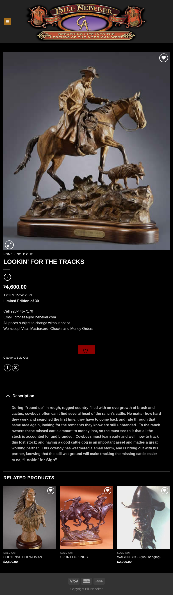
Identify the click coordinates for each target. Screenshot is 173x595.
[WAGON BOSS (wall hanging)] (143, 517)
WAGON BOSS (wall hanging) (139, 557)
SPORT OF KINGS (74, 557)
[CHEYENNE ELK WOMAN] (29, 517)
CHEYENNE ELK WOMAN (22, 557)
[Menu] (7, 21)
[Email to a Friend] (15, 367)
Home (8, 254)
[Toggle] (7, 396)
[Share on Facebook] (7, 367)
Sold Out (25, 254)
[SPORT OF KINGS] (86, 517)
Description (18, 396)
